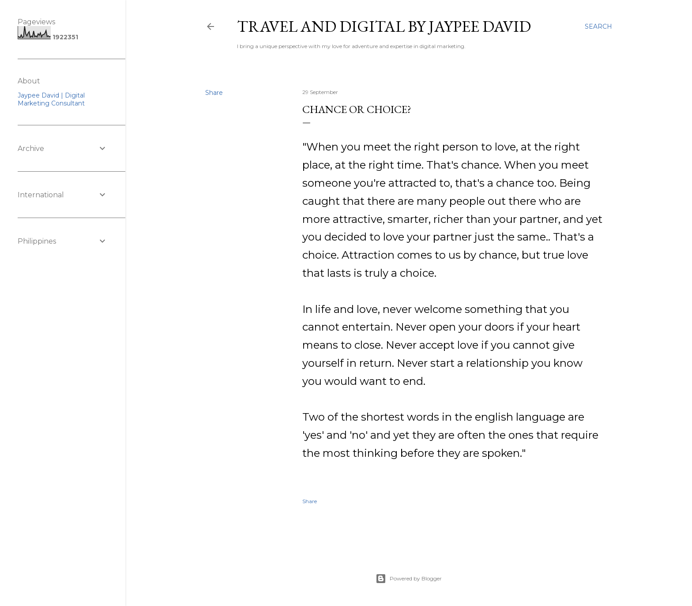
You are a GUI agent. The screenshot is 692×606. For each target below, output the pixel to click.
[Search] (598, 26)
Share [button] (214, 93)
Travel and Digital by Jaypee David (384, 26)
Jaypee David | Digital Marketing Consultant (51, 99)
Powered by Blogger (409, 578)
